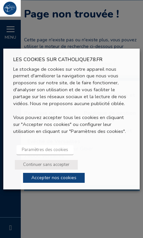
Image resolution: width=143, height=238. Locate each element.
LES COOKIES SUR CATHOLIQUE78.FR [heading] (57, 59)
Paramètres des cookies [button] (45, 150)
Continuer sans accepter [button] (46, 165)
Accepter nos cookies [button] (53, 178)
